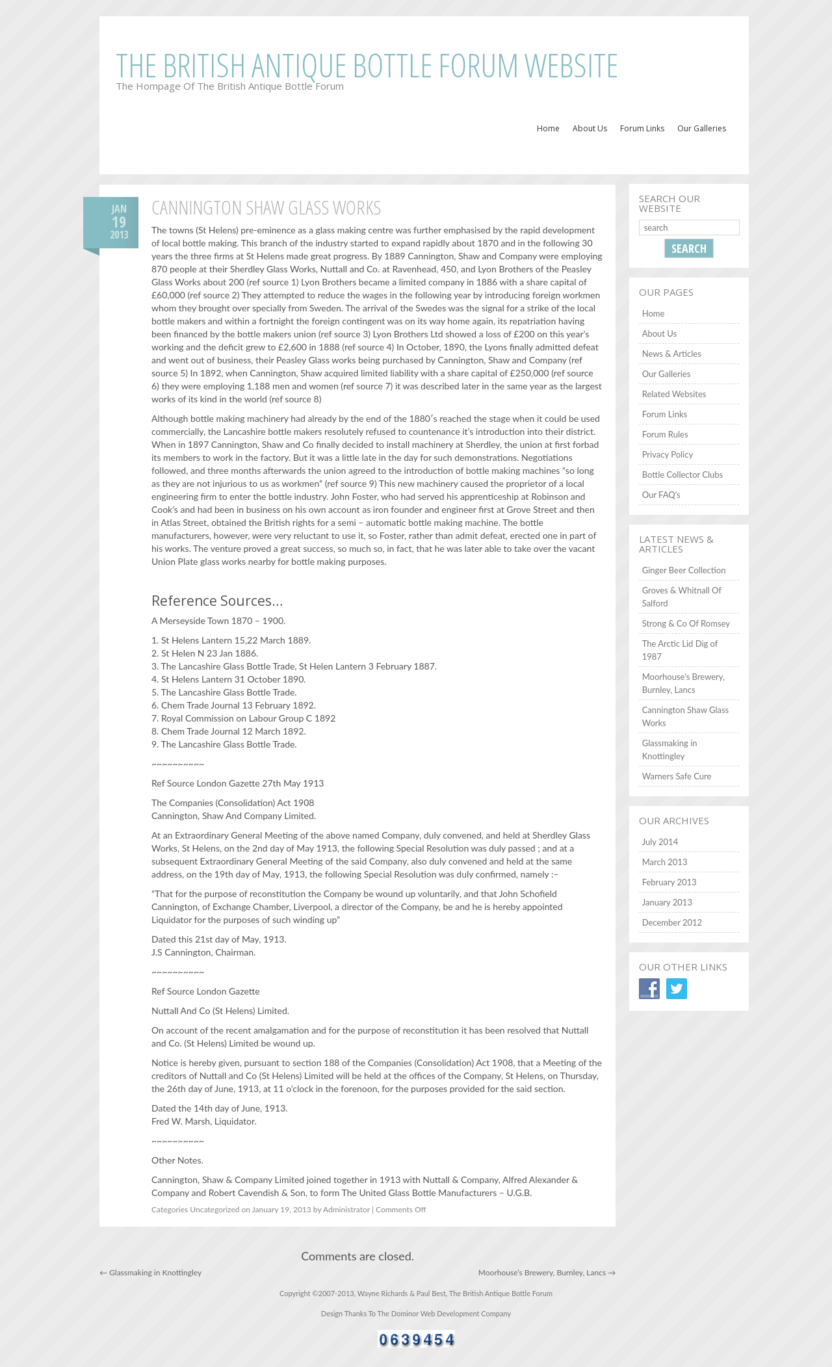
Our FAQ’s (661, 494)
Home (548, 128)
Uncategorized (214, 1209)
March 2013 (665, 862)
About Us (590, 128)
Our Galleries (701, 128)
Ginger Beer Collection (684, 570)
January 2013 (667, 902)
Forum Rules (665, 434)
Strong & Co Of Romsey (686, 623)
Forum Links (642, 128)
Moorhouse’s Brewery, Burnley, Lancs (547, 1272)
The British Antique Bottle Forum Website (367, 65)
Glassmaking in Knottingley (150, 1272)
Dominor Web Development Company (451, 1313)
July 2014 (660, 842)
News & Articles (671, 353)
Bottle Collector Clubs (682, 474)
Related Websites (674, 394)
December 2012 (672, 922)
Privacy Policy (667, 454)
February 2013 (669, 882)
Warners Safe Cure (677, 776)
